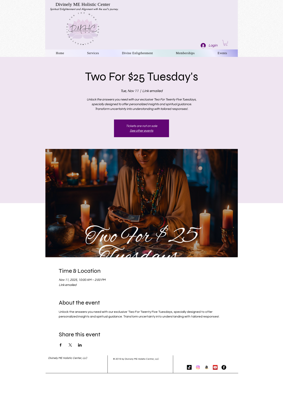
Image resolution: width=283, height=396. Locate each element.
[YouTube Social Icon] (215, 367)
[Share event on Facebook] (60, 345)
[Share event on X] (70, 345)
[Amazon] (206, 367)
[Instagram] (198, 367)
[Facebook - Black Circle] (223, 367)
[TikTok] (189, 367)
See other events (141, 130)
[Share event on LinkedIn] (80, 345)
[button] (225, 43)
